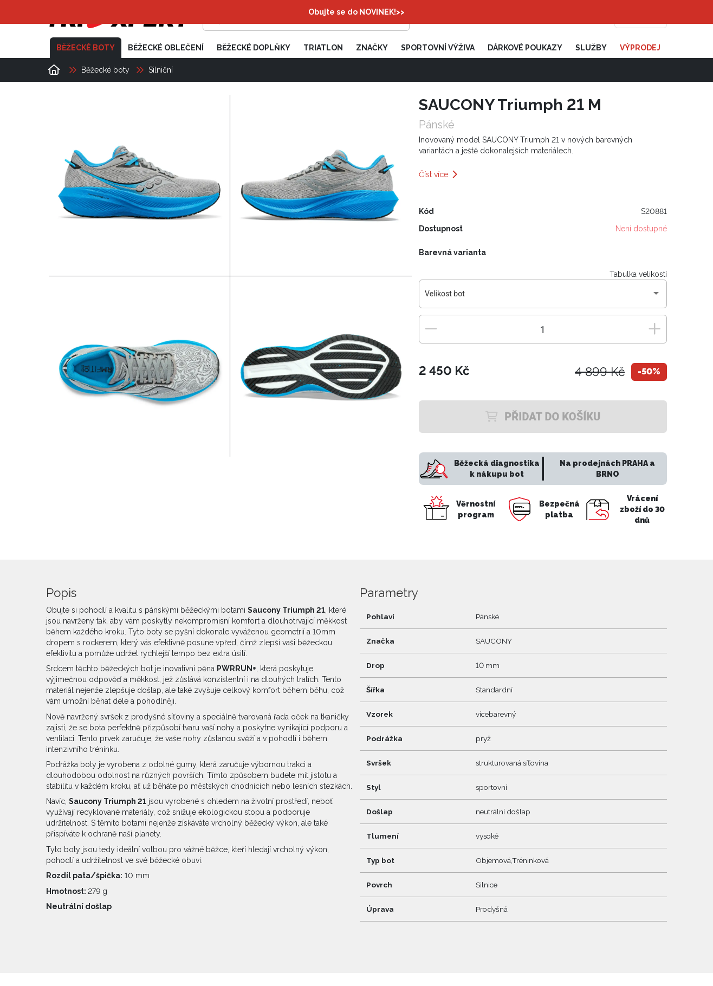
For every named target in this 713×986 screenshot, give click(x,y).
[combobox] (542, 298)
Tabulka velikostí (638, 274)
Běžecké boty (85, 47)
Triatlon (323, 47)
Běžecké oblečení (166, 47)
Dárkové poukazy (525, 47)
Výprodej (640, 47)
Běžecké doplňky (253, 47)
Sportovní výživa (438, 47)
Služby (591, 47)
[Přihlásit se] (500, 19)
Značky (372, 47)
